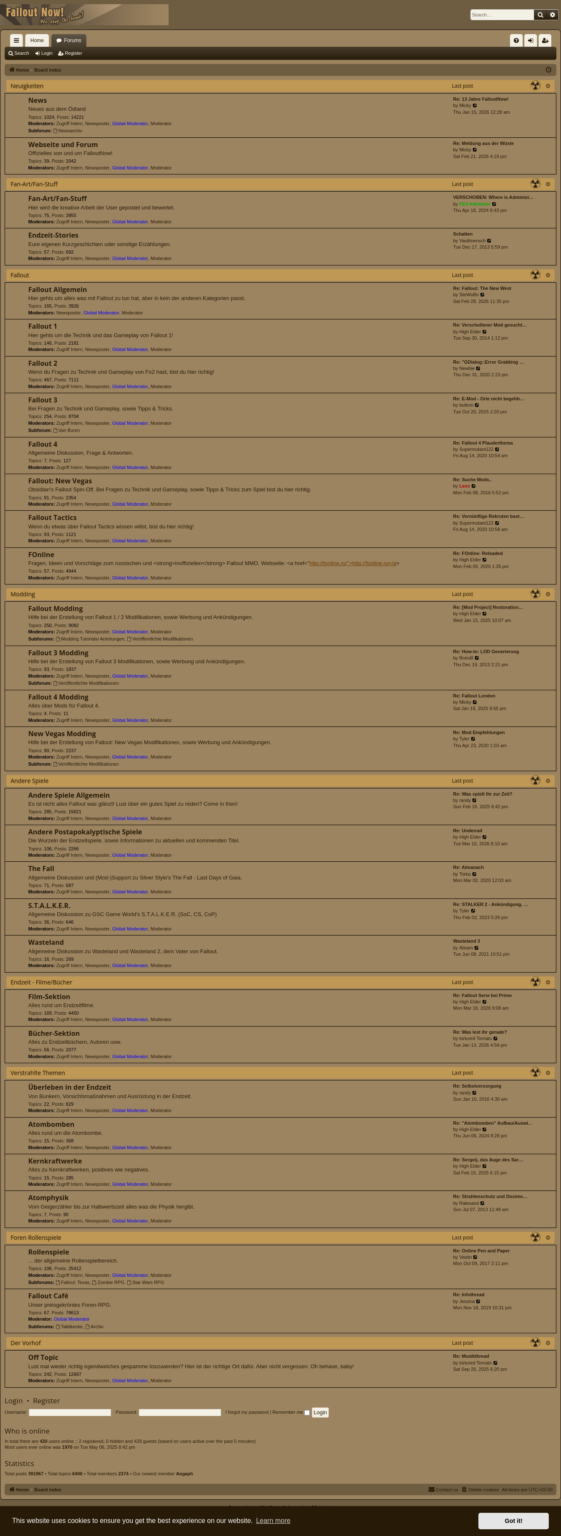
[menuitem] (516, 40)
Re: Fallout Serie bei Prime (482, 995)
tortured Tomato (475, 1038)
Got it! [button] (514, 1520)
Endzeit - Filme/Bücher (41, 982)
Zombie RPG (108, 1282)
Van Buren (66, 430)
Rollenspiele (48, 1252)
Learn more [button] (273, 1520)
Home (37, 40)
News (37, 100)
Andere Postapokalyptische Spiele (85, 831)
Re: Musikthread (471, 1356)
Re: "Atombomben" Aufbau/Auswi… (493, 1123)
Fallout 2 (42, 363)
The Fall (41, 868)
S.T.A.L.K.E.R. (49, 905)
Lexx (464, 485)
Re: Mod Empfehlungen (479, 732)
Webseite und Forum (63, 144)
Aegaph (184, 1473)
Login (47, 53)
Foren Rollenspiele (36, 1237)
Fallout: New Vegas (60, 480)
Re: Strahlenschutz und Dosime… (490, 1196)
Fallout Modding (55, 608)
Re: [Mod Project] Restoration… (488, 607)
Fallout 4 (42, 444)
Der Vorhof (26, 1343)
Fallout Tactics (52, 517)
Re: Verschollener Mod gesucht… (490, 324)
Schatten (462, 233)
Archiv (94, 1326)
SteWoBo (469, 294)
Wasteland (46, 942)
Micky (465, 105)
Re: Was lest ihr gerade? (480, 1032)
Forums (72, 40)
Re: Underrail (467, 830)
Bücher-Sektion (54, 1033)
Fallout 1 (42, 326)
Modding (23, 594)
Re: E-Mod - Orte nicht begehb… (488, 398)
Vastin (465, 1257)
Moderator (161, 123)
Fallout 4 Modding (58, 697)
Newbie (467, 368)
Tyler (464, 738)
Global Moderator (130, 123)
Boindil (466, 657)
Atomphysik (48, 1197)
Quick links (18, 42)
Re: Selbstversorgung (477, 1085)
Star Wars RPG (145, 1282)
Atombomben (51, 1124)
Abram (466, 947)
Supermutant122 (476, 449)
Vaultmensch (472, 240)
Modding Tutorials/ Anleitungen (90, 638)
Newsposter (97, 123)
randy (465, 800)
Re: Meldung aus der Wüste (483, 143)
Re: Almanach (468, 867)
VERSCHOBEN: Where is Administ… (493, 197)
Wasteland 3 (466, 941)
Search (21, 53)
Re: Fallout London (474, 695)
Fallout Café (48, 1295)
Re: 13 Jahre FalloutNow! (480, 99)
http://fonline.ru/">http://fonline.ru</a (352, 563)
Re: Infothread (469, 1294)
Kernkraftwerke (55, 1161)
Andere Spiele (29, 781)
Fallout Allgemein (57, 289)
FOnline (41, 554)
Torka (465, 874)
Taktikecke (69, 1326)
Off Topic (43, 1357)
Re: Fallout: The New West (482, 288)
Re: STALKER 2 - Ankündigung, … (490, 904)
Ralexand (469, 1203)
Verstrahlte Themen (38, 1073)
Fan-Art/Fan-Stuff (34, 184)
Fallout (20, 275)
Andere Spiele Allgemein (69, 795)
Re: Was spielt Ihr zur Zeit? (483, 793)
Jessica (467, 1301)
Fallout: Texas (73, 1282)
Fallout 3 (42, 400)
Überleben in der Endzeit (69, 1087)
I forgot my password (246, 1412)
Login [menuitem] (532, 42)
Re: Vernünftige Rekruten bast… (488, 516)
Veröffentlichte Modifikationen (160, 638)
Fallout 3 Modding (58, 652)
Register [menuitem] (546, 42)
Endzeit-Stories (53, 235)
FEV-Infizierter (475, 203)
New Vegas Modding (62, 733)
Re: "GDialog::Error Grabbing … (488, 362)
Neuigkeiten (27, 86)
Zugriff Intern (69, 123)
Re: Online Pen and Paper (481, 1250)
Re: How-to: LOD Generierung (486, 651)
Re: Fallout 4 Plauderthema (483, 442)
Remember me (291, 1412)
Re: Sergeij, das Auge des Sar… (488, 1159)
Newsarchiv (68, 130)
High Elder (470, 331)
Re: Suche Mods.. (472, 479)
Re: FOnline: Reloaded (478, 553)
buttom (466, 404)
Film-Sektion (49, 996)
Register (73, 53)
